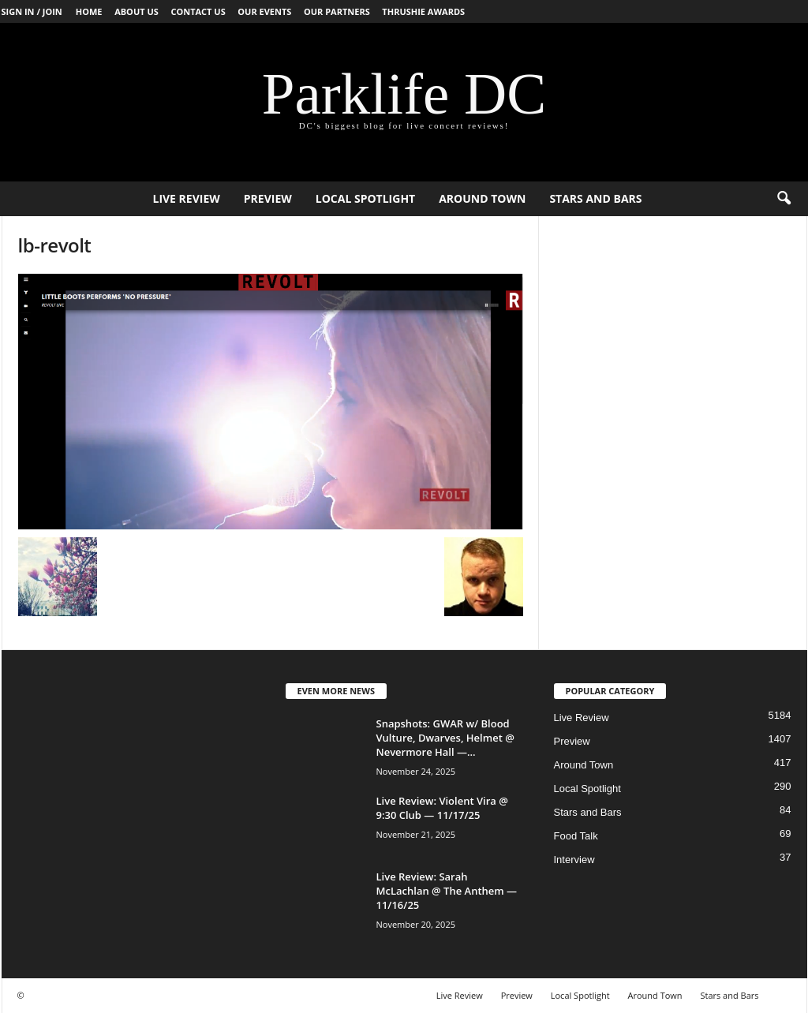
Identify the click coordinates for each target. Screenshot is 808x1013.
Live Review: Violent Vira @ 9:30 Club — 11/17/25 (442, 808)
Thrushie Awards (423, 11)
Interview (574, 859)
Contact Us (197, 11)
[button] (783, 198)
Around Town (482, 198)
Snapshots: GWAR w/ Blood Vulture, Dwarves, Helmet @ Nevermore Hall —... (445, 737)
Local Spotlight (365, 198)
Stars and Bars (595, 198)
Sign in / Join (32, 11)
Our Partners (337, 11)
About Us (136, 11)
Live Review (185, 198)
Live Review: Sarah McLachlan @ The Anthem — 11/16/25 (447, 890)
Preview (268, 198)
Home (89, 11)
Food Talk (576, 836)
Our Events (264, 11)
